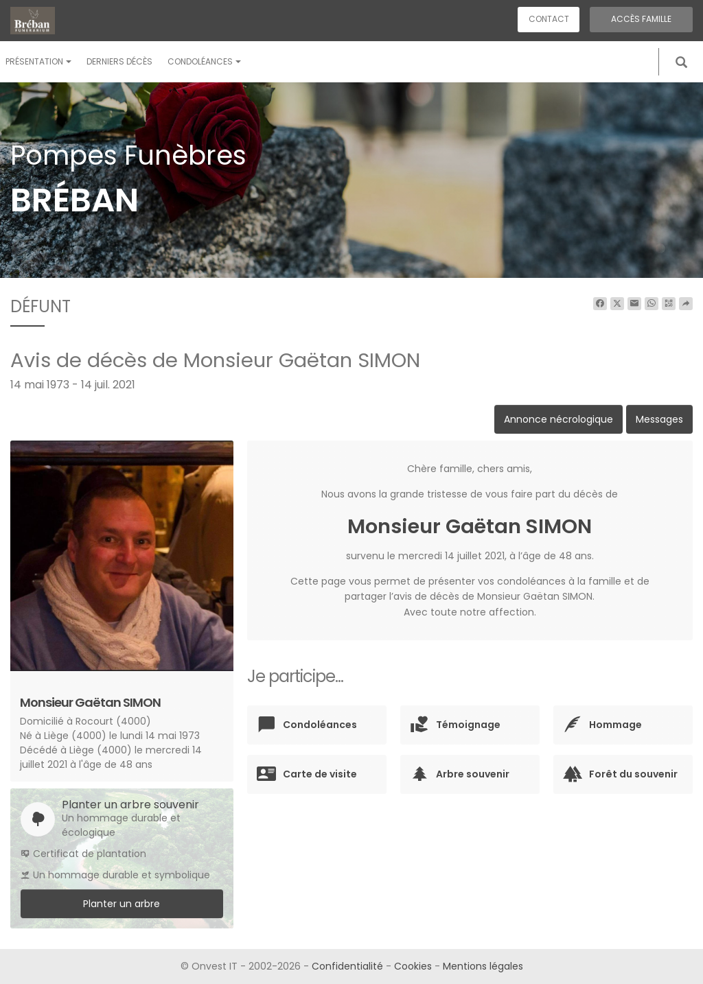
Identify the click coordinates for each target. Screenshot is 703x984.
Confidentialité (347, 966)
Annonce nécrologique (558, 419)
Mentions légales (483, 966)
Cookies (413, 966)
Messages (659, 419)
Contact (549, 19)
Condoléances (204, 61)
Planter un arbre (121, 904)
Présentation (38, 61)
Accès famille (641, 19)
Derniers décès (119, 61)
